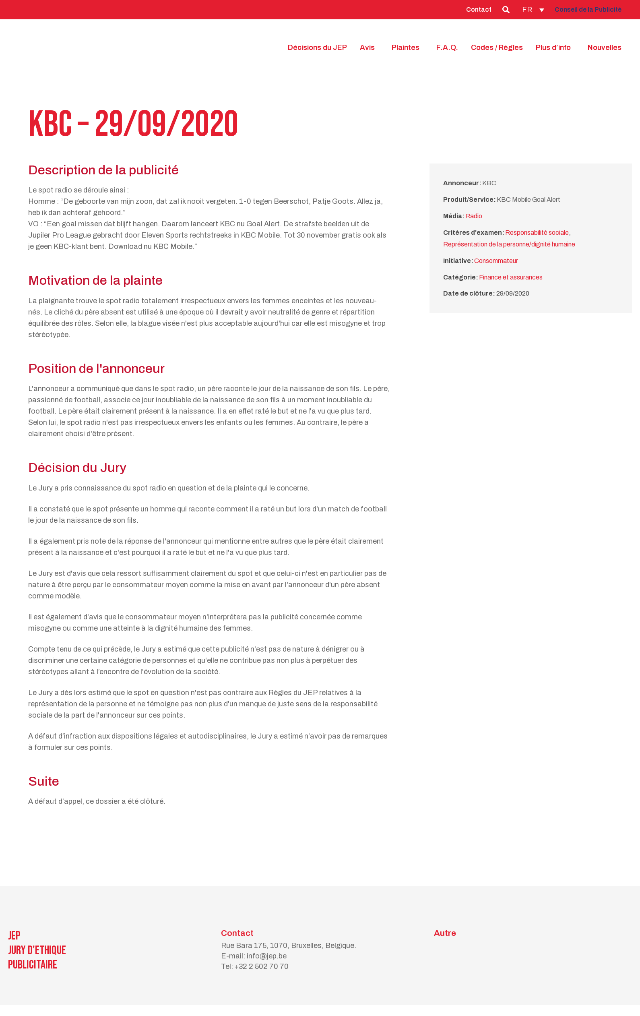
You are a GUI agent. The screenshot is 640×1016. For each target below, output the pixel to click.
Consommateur (496, 260)
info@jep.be (267, 956)
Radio (473, 216)
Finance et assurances (511, 277)
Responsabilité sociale (537, 232)
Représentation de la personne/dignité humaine (509, 244)
